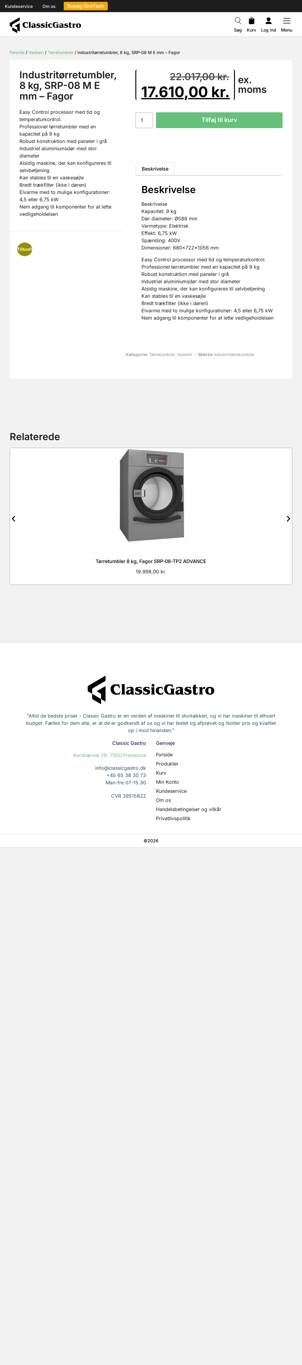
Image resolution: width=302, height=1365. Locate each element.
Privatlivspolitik (173, 818)
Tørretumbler (60, 52)
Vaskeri (36, 52)
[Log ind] (268, 21)
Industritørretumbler (234, 354)
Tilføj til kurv (219, 120)
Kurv (251, 29)
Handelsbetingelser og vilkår (188, 809)
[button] (13, 518)
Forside (17, 52)
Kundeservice (171, 791)
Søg (238, 29)
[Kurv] (251, 21)
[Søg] (238, 21)
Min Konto (167, 782)
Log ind (268, 29)
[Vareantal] (144, 120)
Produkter (167, 764)
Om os (163, 800)
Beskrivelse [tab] (155, 169)
